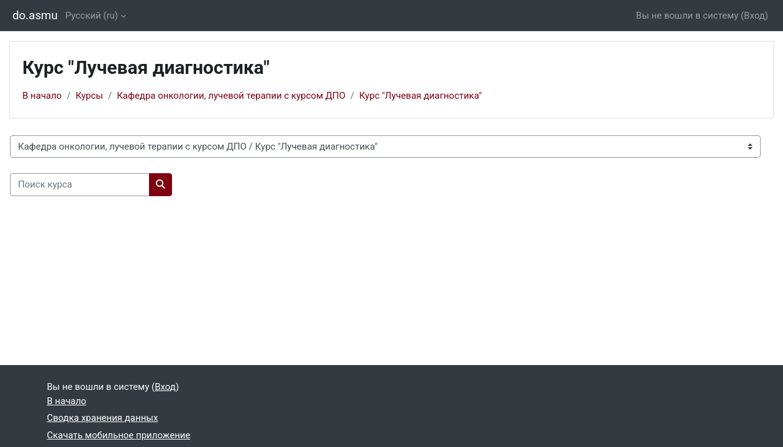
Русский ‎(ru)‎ (91, 15)
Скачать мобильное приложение (119, 435)
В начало (41, 95)
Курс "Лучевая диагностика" (421, 95)
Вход (754, 15)
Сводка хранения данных (102, 417)
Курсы (89, 95)
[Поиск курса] (80, 184)
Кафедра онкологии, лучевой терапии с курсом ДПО (231, 95)
